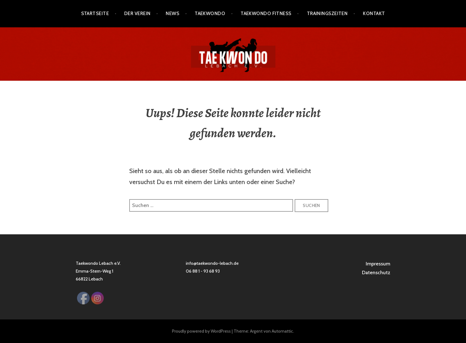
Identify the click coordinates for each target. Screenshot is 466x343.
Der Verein (137, 13)
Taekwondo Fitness (266, 13)
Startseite (95, 13)
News (172, 13)
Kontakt (374, 13)
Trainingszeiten (327, 13)
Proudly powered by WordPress (201, 331)
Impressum (378, 264)
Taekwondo (210, 13)
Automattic (282, 331)
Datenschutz (376, 272)
